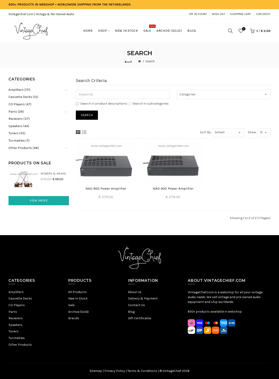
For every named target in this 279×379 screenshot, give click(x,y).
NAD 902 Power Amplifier (105, 188)
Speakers (16, 325)
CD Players (17, 305)
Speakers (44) (19, 126)
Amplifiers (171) (19, 90)
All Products (77, 292)
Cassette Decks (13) (23, 97)
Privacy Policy (114, 371)
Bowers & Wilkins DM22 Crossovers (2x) (55, 173)
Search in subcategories (148, 103)
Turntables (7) (19, 140)
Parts (13, 312)
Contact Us (136, 305)
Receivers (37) (19, 119)
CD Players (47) (20, 104)
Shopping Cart (240, 14)
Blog (131, 312)
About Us (135, 292)
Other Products (20, 345)
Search (150, 61)
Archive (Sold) (78, 312)
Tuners (14, 331)
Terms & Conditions (142, 371)
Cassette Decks (20, 298)
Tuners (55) (17, 133)
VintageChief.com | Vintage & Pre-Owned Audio (41, 14)
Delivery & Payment (143, 298)
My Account (198, 14)
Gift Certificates (139, 318)
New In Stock (78, 298)
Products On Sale (30, 163)
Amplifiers (16, 292)
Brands (73, 318)
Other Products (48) (24, 148)
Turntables (17, 338)
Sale (71, 305)
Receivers (16, 318)
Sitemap (96, 371)
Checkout (263, 14)
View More (39, 200)
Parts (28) (16, 112)
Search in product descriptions (101, 103)
